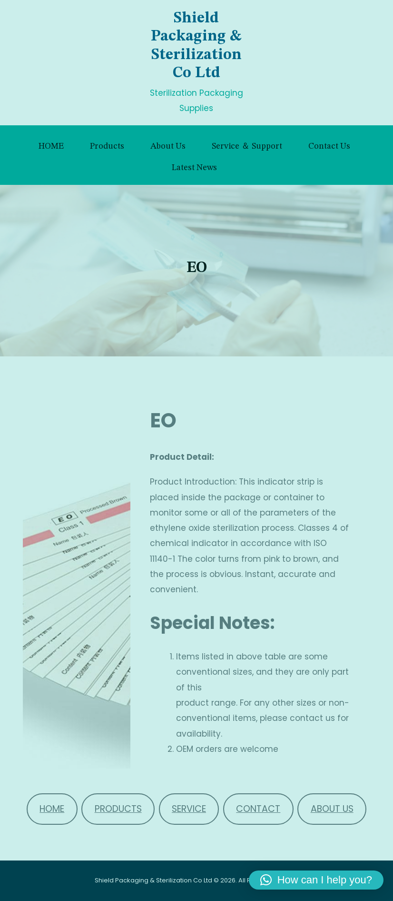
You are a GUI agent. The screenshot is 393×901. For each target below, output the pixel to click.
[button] (316, 880)
